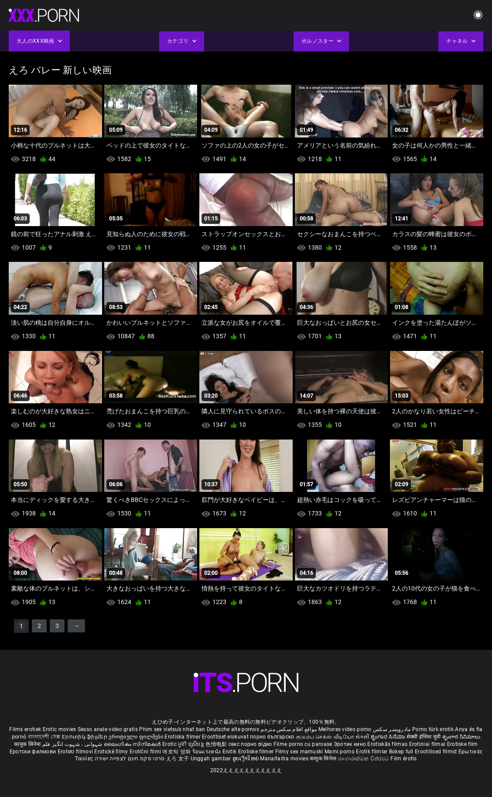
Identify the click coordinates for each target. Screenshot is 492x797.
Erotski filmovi (76, 752)
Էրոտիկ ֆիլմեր (85, 737)
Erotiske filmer (256, 752)
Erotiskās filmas (388, 744)
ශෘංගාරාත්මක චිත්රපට (364, 759)
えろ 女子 (177, 759)
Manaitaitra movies (285, 759)
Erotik (230, 752)
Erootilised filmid (436, 752)
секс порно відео (250, 744)
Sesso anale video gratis (108, 729)
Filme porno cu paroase (302, 744)
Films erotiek (25, 729)
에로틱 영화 (177, 752)
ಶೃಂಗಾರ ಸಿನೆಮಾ (388, 737)
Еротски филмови (34, 752)
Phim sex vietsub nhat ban (172, 729)
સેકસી (362, 737)
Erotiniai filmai (428, 744)
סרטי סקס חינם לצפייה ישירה (130, 759)
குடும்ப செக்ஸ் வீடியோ (325, 737)
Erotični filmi (146, 752)
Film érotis (403, 759)
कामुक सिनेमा (28, 744)
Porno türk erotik (433, 729)
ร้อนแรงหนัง (207, 752)
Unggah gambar (211, 759)
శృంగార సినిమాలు (461, 737)
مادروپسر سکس (392, 729)
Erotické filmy (112, 752)
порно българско (272, 737)
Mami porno (340, 752)
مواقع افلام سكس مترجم (288, 729)
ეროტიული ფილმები (136, 737)
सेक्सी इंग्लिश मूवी (424, 737)
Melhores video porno (345, 729)
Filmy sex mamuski (299, 752)
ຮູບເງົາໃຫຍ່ (246, 759)
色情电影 (217, 744)
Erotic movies (60, 729)
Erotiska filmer (183, 737)
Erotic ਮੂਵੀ (175, 744)
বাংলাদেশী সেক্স (44, 737)
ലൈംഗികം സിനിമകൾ (133, 744)
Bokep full (401, 752)
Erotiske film (462, 744)
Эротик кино (351, 744)
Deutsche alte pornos (233, 729)
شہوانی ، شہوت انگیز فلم (73, 744)
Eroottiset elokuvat (226, 737)
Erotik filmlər (372, 752)
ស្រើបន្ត (196, 744)
